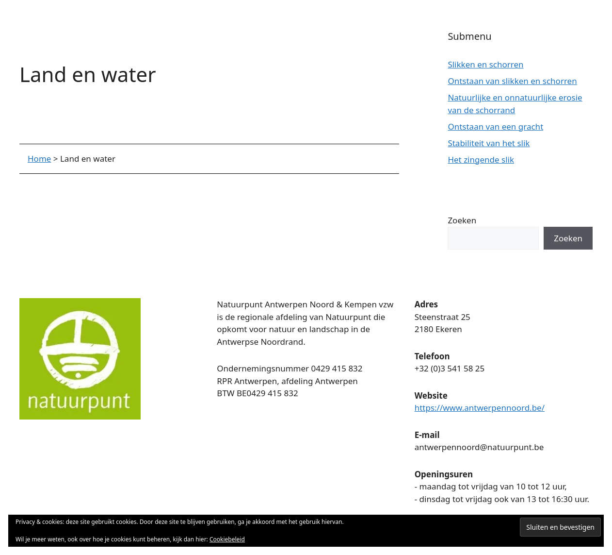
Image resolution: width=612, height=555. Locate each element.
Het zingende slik (481, 159)
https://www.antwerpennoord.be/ (480, 407)
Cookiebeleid (227, 539)
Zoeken (462, 220)
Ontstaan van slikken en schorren (512, 80)
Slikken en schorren (485, 64)
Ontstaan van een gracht (495, 126)
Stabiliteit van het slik (489, 143)
